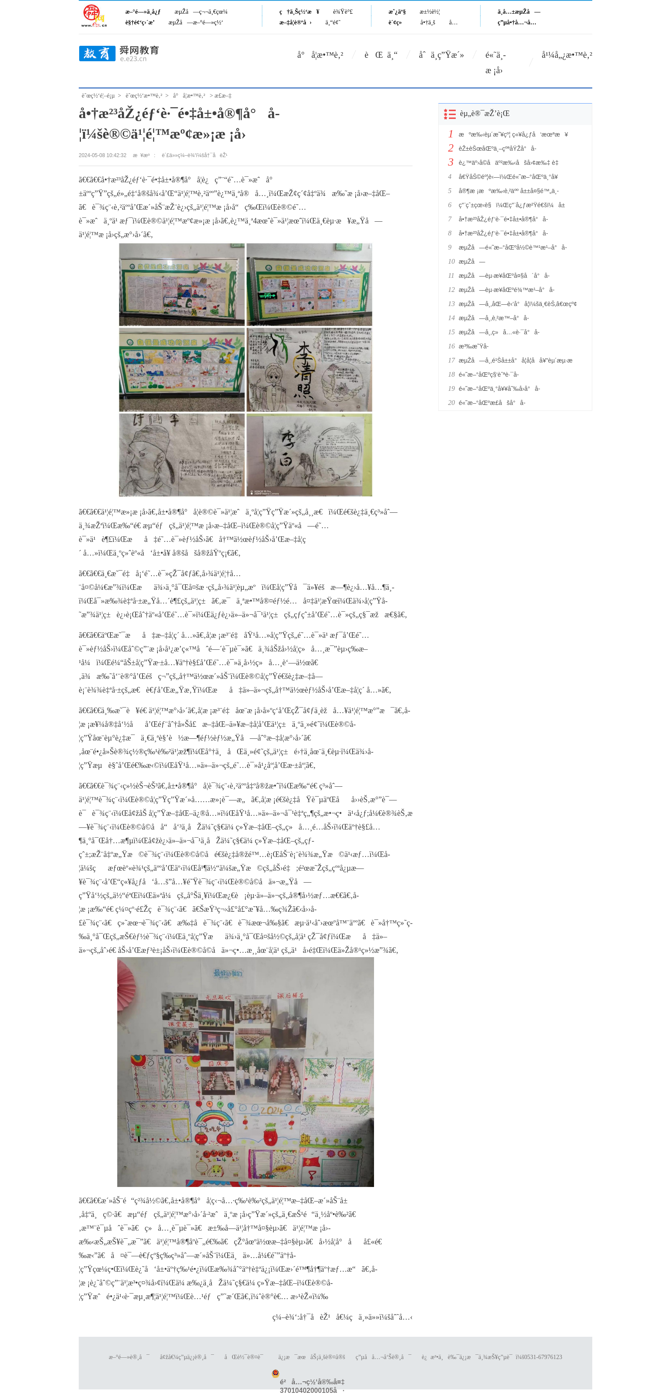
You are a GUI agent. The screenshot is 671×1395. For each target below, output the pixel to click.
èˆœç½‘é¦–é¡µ (98, 95)
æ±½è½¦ (430, 12)
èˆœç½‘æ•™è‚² (144, 95)
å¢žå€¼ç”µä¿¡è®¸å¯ (187, 1357)
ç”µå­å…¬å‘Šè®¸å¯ (383, 1357)
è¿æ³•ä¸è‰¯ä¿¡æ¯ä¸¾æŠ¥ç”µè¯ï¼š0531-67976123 (492, 1357)
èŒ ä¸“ (381, 54)
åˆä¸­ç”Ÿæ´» (441, 54)
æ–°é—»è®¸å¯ (129, 1357)
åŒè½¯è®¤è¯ (246, 1357)
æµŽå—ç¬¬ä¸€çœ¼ (201, 12)
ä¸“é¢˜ (333, 22)
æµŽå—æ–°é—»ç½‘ (196, 22)
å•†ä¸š (428, 22)
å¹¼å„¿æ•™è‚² (567, 54)
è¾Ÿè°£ (343, 12)
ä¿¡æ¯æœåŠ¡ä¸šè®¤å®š (311, 1357)
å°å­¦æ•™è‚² (320, 54)
